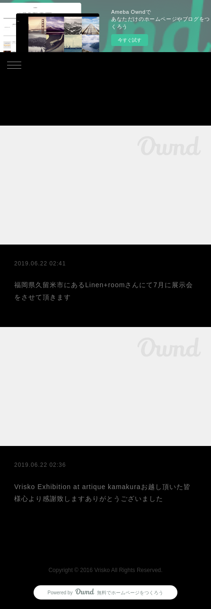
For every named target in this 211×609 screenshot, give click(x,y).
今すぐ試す (129, 40)
